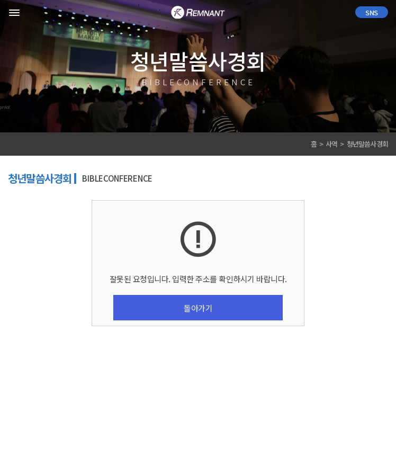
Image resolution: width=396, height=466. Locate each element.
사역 (331, 144)
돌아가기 (198, 307)
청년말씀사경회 (367, 144)
